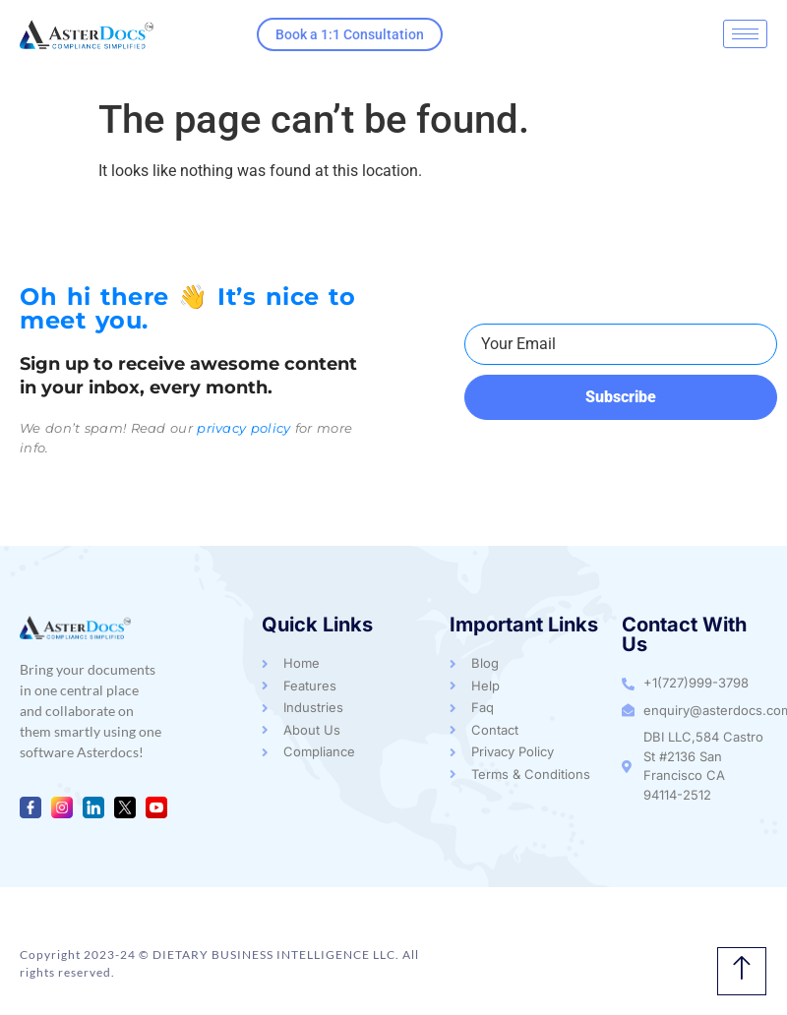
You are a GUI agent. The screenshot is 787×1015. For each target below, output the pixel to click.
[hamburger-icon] (745, 34)
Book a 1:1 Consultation (349, 34)
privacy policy (243, 428)
